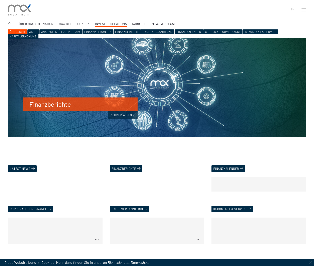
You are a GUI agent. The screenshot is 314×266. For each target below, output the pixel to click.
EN (292, 9)
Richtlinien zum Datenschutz (128, 262)
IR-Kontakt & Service (260, 31)
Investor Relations (111, 23)
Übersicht (17, 31)
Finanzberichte (127, 31)
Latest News (20, 168)
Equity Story (71, 31)
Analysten (49, 31)
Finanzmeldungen (97, 31)
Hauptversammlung (158, 31)
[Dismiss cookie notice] (310, 262)
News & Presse (164, 23)
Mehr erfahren (123, 114)
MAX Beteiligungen (74, 23)
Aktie (33, 31)
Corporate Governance (223, 31)
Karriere (139, 23)
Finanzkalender (188, 31)
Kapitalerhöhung (23, 36)
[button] (304, 9)
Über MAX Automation (36, 23)
